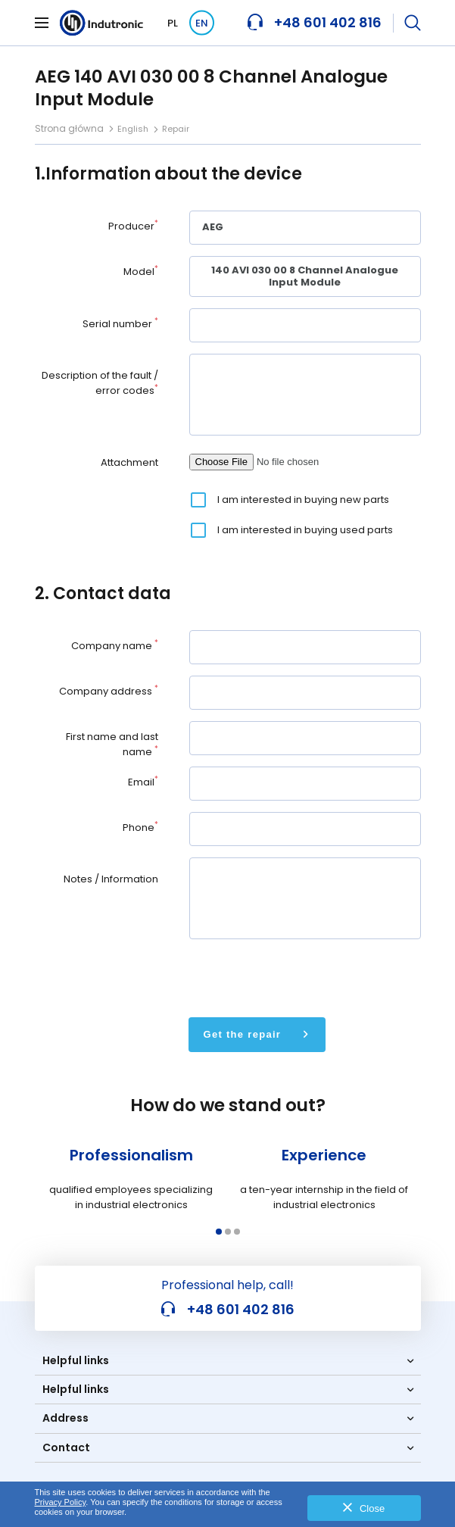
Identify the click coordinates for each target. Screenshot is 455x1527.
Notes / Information (111, 879)
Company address (108, 691)
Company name (114, 646)
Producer (133, 226)
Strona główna (69, 128)
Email (143, 782)
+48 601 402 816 (227, 1310)
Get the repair (243, 1034)
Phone (140, 827)
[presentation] (304, 976)
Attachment (129, 462)
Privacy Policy (60, 1502)
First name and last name (112, 744)
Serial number (120, 324)
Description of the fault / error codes (100, 383)
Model (140, 271)
